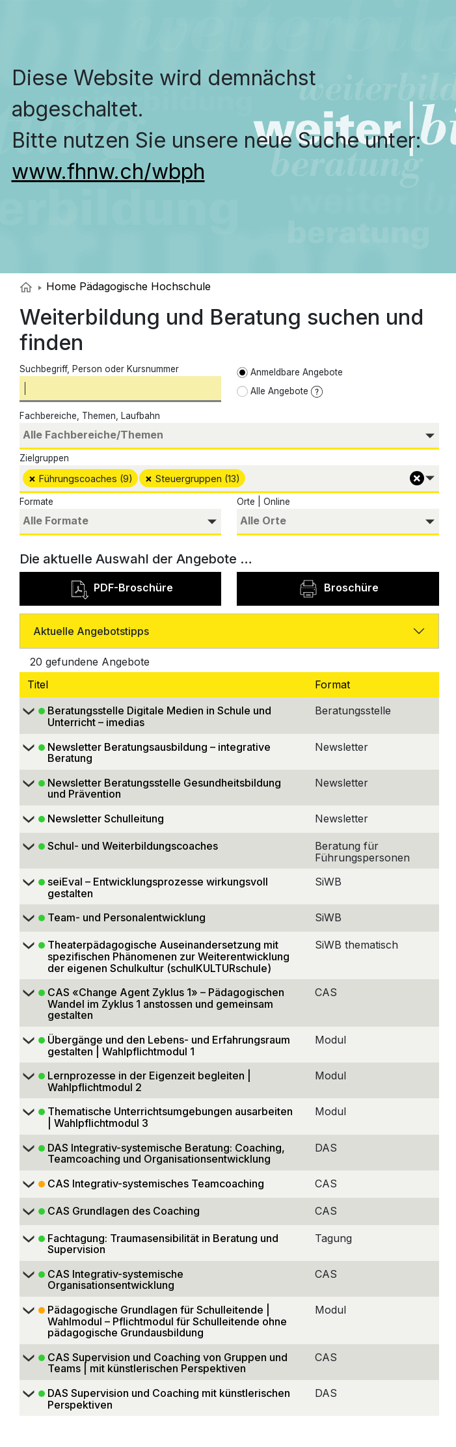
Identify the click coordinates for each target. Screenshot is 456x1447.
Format (334, 684)
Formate (36, 501)
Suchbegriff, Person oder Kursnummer (99, 369)
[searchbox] (229, 435)
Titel (39, 684)
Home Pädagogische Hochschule (124, 286)
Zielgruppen (44, 458)
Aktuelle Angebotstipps (91, 631)
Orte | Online (263, 501)
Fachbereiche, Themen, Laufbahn (90, 416)
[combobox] (229, 436)
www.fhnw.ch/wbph (108, 171)
